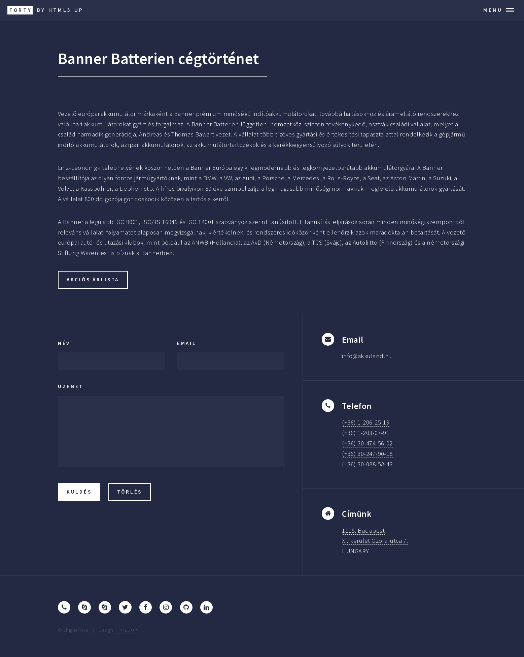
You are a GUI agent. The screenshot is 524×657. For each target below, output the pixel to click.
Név (64, 343)
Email (187, 343)
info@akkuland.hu (367, 356)
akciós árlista (93, 279)
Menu (493, 10)
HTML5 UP (126, 630)
